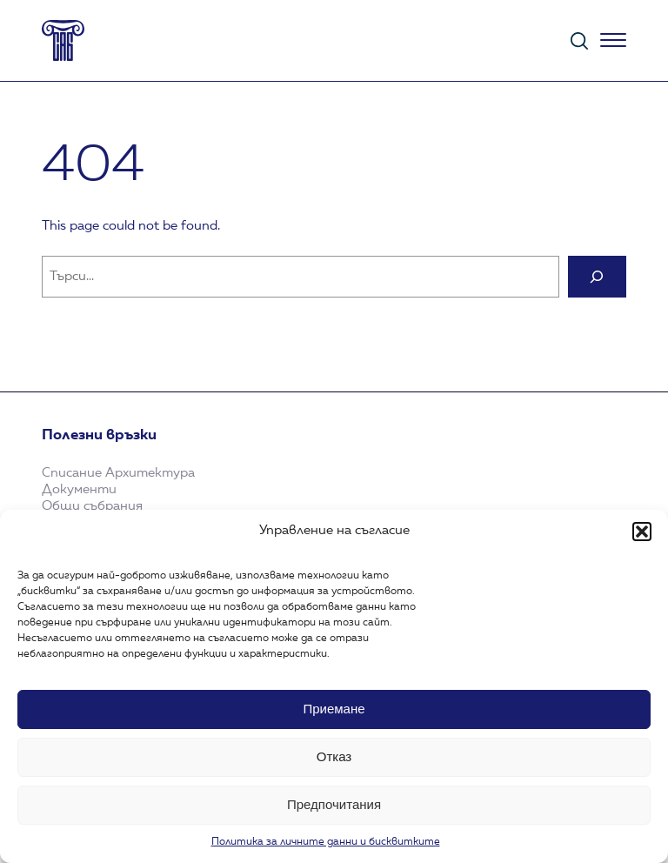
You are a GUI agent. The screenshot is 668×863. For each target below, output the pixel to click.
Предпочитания (334, 804)
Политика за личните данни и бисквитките (325, 842)
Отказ (334, 756)
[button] (642, 531)
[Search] (597, 277)
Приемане (333, 708)
